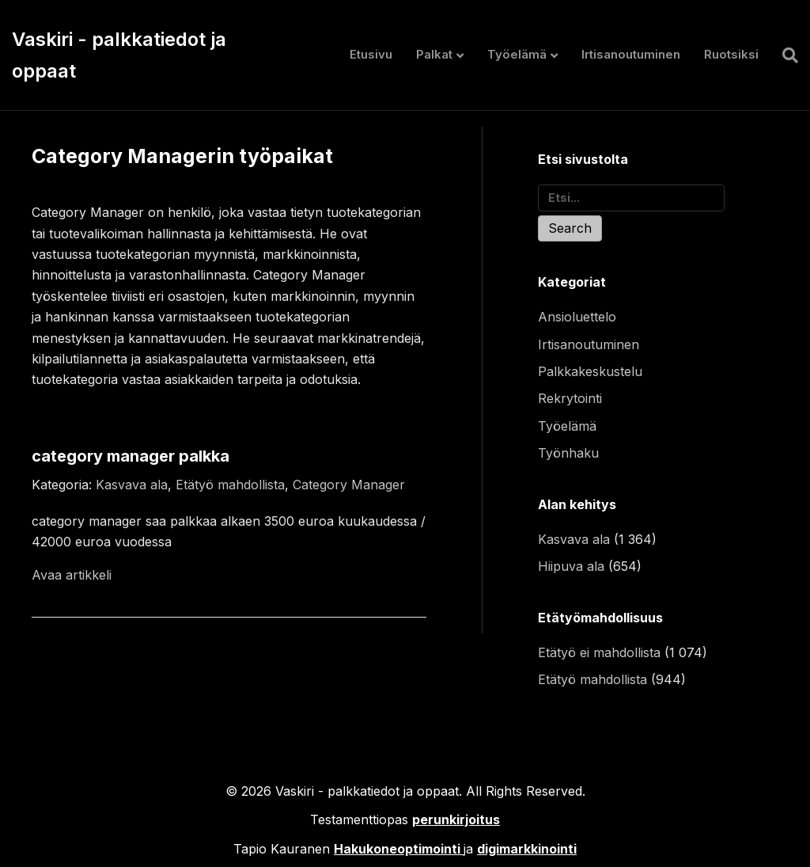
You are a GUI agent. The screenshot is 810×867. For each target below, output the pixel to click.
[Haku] (784, 55)
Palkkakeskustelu (590, 371)
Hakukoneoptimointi (397, 849)
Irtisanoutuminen (630, 54)
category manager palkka (130, 456)
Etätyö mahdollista (230, 484)
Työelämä (517, 54)
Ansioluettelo (577, 317)
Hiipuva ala (571, 566)
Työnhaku (568, 453)
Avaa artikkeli (72, 575)
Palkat (434, 54)
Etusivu (371, 54)
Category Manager (349, 484)
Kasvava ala (132, 484)
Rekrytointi (570, 398)
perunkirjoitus (456, 819)
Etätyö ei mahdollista (599, 652)
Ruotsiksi (731, 54)
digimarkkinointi (527, 849)
